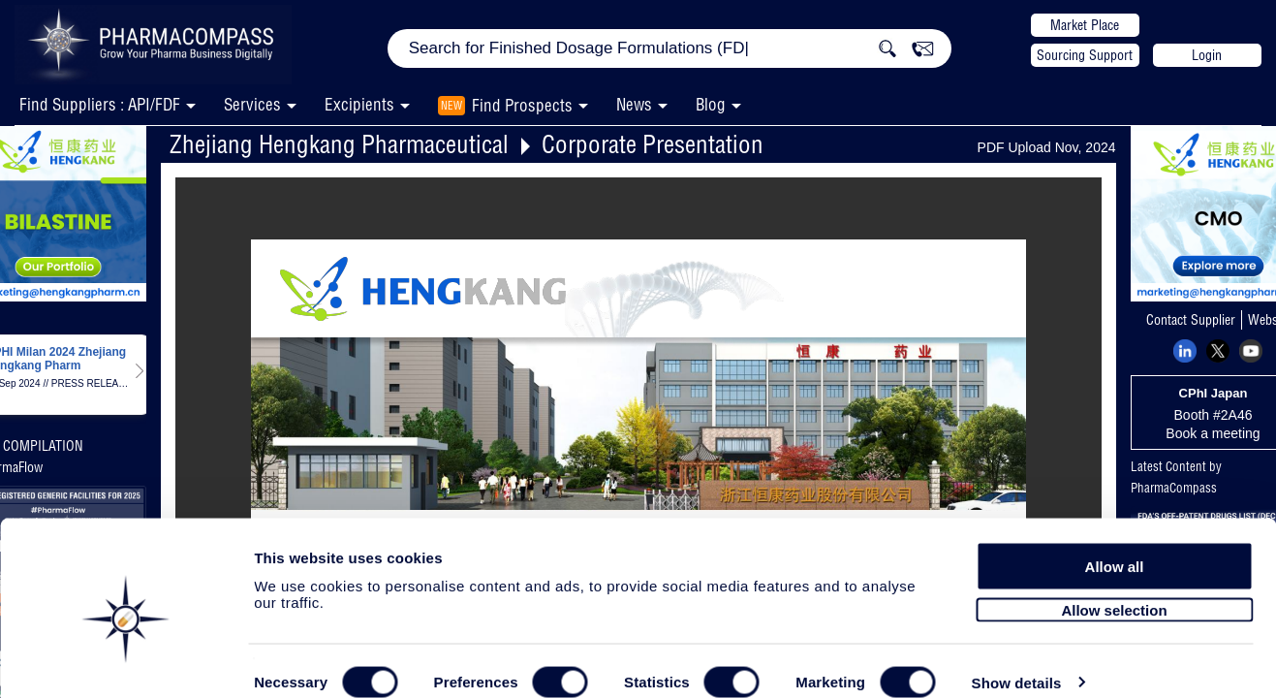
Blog (711, 104)
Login (1207, 55)
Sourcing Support (1085, 55)
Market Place (1084, 25)
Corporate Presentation (652, 144)
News (634, 104)
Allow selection (1114, 579)
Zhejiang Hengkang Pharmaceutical (339, 144)
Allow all (1114, 535)
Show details (1017, 660)
